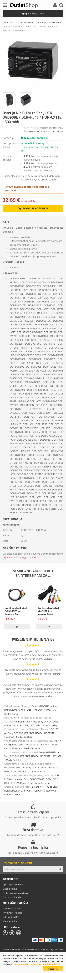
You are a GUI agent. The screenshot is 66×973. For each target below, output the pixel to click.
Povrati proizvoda (12, 897)
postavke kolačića (51, 964)
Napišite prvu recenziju (51, 127)
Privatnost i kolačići (12, 912)
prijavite (7, 557)
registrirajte (29, 557)
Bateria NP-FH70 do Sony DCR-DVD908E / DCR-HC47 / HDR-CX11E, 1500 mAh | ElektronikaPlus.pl (31, 790)
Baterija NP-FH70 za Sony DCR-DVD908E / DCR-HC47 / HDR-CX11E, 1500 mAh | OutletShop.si (31, 710)
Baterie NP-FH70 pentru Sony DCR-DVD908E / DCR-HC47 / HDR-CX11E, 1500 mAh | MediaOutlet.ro (33, 744)
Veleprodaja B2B (11, 917)
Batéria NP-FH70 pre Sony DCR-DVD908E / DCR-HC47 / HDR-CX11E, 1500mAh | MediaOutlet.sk (31, 733)
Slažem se (53, 969)
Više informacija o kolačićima (27, 964)
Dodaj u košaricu (33, 208)
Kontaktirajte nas (11, 908)
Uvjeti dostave (10, 888)
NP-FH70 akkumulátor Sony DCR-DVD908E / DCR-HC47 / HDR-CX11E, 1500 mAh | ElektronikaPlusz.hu (32, 779)
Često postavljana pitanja (15, 893)
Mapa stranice (10, 921)
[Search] (61, 5)
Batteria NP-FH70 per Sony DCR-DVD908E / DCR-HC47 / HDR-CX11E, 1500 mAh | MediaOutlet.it (33, 756)
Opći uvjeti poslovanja (14, 884)
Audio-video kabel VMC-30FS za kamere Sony (16, 611)
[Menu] (5, 5)
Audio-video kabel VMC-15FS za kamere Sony (48, 611)
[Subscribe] (60, 869)
